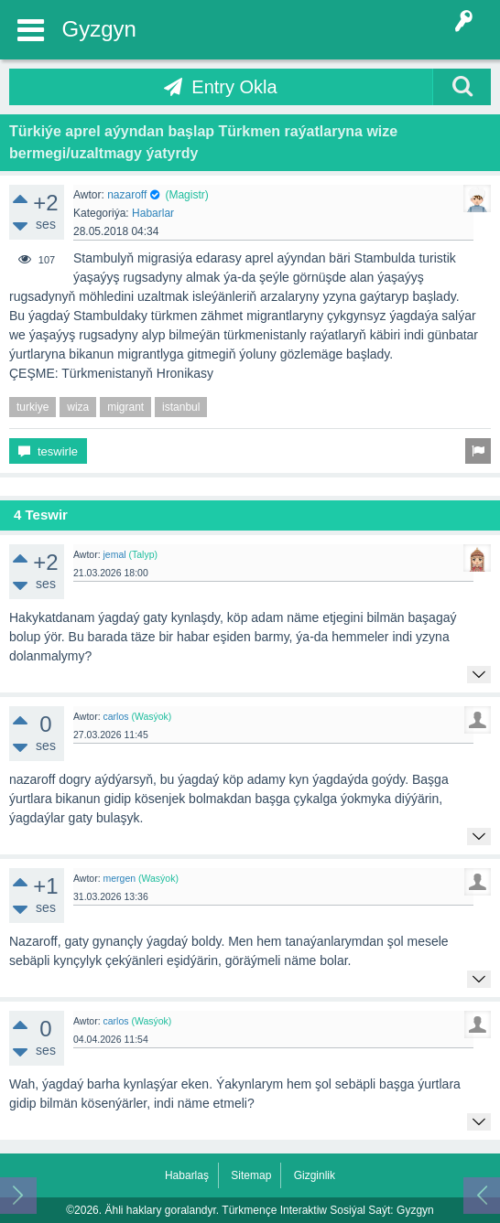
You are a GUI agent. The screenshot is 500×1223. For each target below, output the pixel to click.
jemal (114, 554)
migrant (125, 407)
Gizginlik (314, 1175)
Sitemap (251, 1175)
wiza (78, 407)
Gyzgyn (99, 28)
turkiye (32, 407)
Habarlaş (187, 1175)
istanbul (181, 407)
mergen (119, 878)
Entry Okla (234, 87)
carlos (115, 716)
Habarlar (153, 213)
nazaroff (127, 194)
